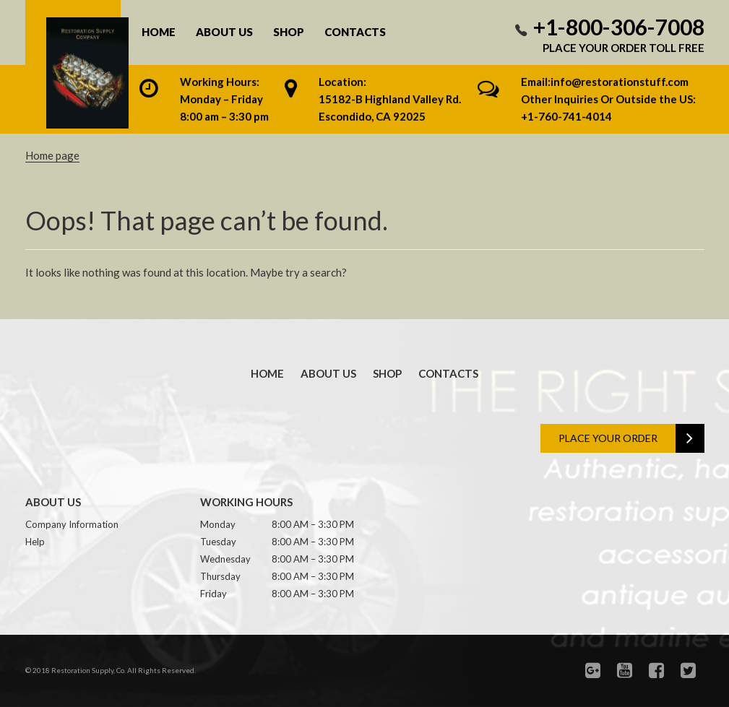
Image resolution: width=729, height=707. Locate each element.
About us (224, 32)
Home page (52, 155)
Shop (288, 32)
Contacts (355, 32)
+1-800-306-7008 (618, 27)
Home (159, 32)
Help (35, 541)
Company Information (71, 524)
